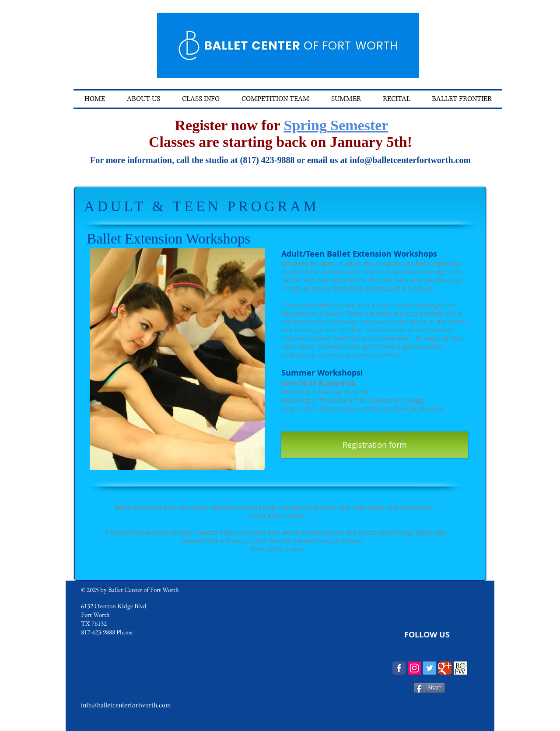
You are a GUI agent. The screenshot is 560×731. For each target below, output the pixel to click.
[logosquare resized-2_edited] (460, 668)
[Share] (429, 687)
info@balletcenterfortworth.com (410, 160)
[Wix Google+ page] (445, 668)
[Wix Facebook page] (399, 668)
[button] (201, 99)
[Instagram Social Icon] (414, 668)
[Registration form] (374, 445)
